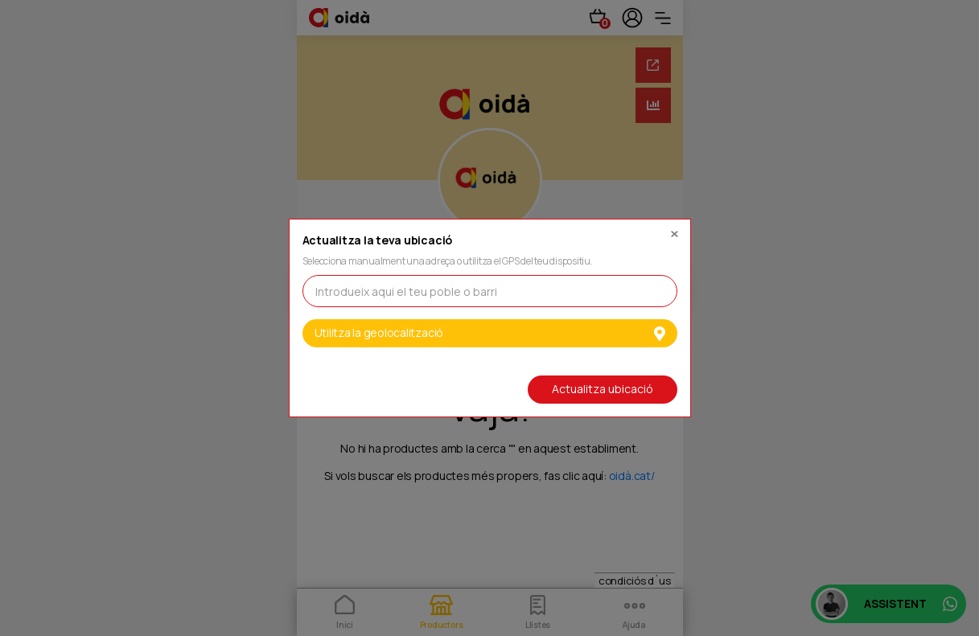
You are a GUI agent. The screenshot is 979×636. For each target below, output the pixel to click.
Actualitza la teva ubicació (377, 241)
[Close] (674, 230)
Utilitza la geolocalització (490, 332)
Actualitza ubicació (602, 388)
